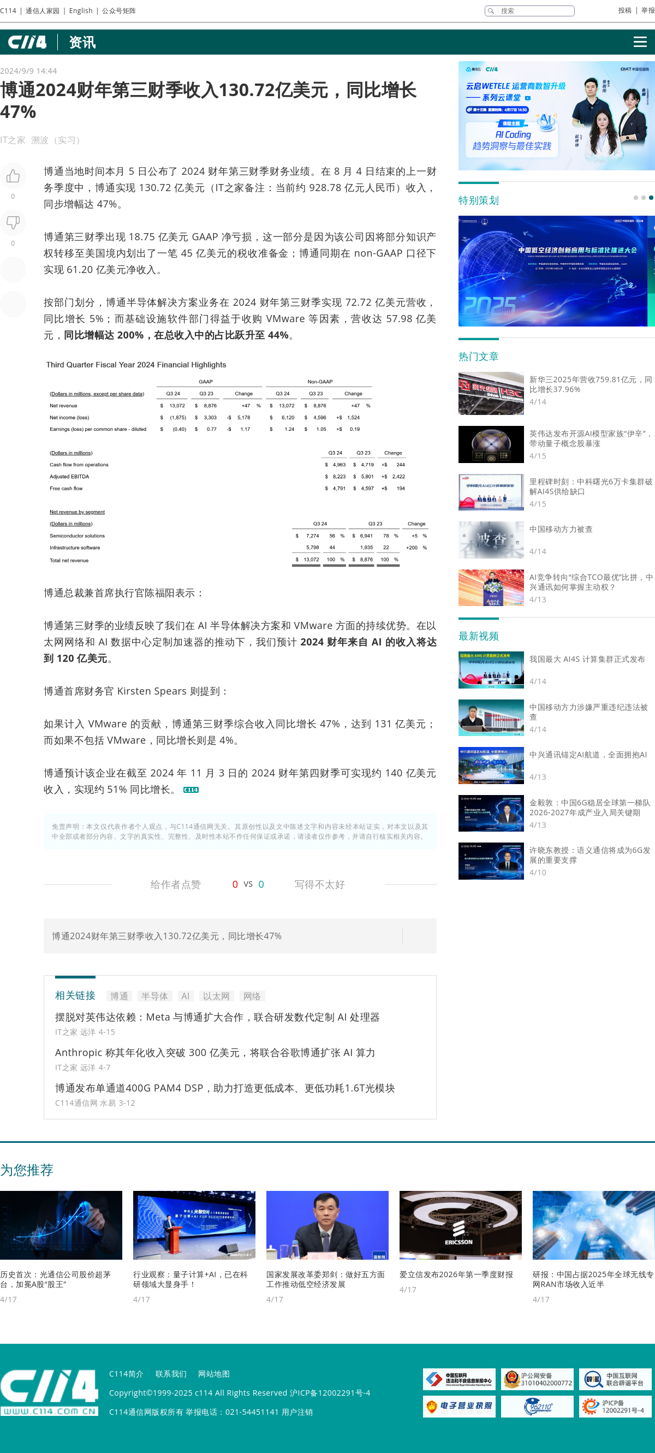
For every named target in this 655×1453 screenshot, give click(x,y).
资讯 (82, 42)
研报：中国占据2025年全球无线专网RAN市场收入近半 (593, 1279)
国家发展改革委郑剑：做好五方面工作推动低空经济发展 (325, 1279)
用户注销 (297, 1412)
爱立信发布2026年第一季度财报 (456, 1274)
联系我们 (171, 1373)
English (81, 10)
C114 (8, 10)
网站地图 (214, 1373)
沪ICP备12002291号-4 (330, 1392)
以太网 (216, 996)
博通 (54, 170)
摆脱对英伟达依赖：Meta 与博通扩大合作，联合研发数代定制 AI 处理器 (217, 1016)
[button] (636, 197)
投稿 (625, 10)
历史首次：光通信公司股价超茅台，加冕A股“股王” (55, 1279)
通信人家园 (43, 10)
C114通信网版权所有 (146, 1412)
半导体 (142, 302)
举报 (648, 10)
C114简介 (126, 1373)
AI (202, 625)
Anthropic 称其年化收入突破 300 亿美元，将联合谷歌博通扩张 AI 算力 (215, 1052)
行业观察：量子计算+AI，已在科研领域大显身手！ (190, 1279)
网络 (74, 641)
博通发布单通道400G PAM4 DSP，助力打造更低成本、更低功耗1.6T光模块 (225, 1087)
